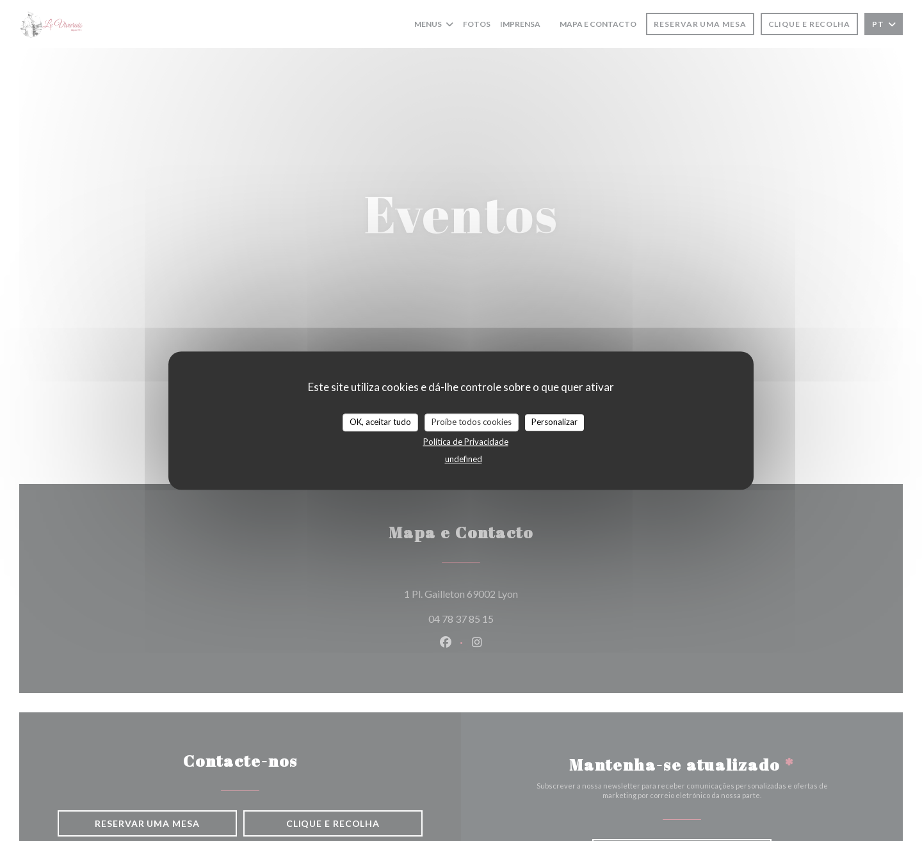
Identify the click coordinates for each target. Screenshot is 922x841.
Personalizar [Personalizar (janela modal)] (554, 422)
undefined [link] (463, 459)
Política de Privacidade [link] (465, 442)
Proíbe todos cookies (472, 422)
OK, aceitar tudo (380, 422)
